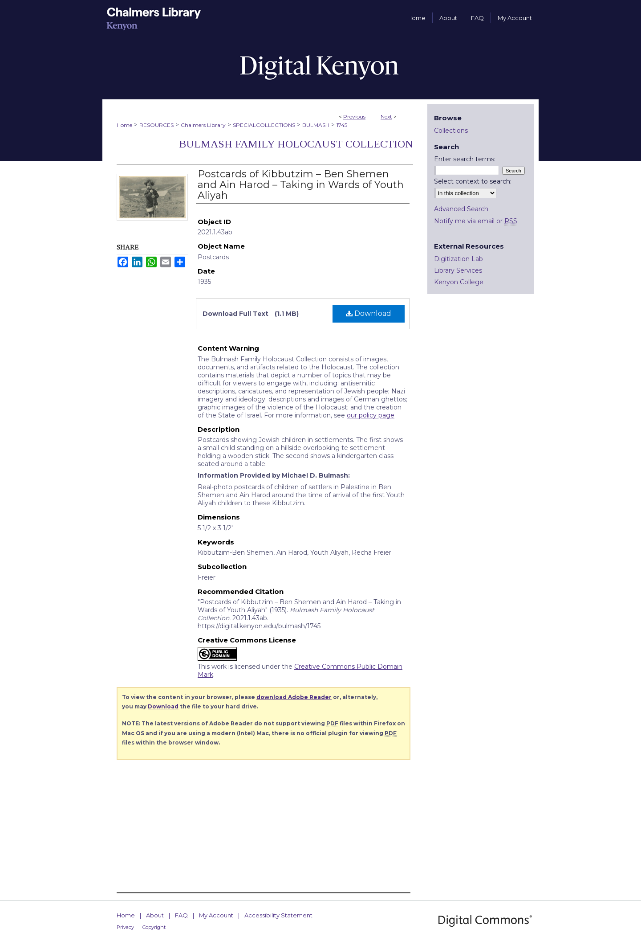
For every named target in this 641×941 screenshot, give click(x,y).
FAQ (181, 915)
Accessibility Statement (278, 915)
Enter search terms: (464, 159)
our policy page (370, 415)
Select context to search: (472, 181)
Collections (451, 131)
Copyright (154, 927)
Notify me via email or (475, 221)
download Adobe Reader (294, 697)
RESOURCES (156, 125)
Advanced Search (461, 209)
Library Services (458, 270)
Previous (354, 116)
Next (386, 116)
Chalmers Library (203, 125)
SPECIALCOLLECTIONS (264, 125)
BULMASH (315, 125)
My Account (216, 915)
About (155, 915)
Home (124, 125)
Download (368, 313)
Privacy (125, 927)
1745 (342, 125)
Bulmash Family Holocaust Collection (296, 144)
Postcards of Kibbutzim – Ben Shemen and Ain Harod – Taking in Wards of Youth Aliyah (301, 184)
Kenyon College (458, 282)
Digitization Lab (458, 259)
